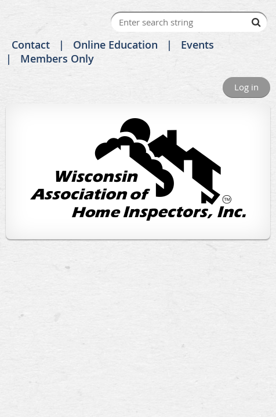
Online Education (115, 45)
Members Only (57, 58)
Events (197, 45)
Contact (31, 45)
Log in (246, 87)
